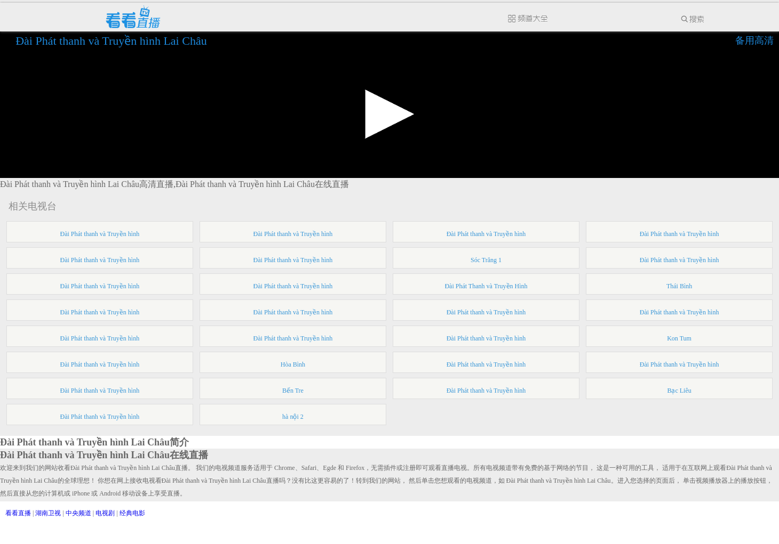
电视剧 (105, 513)
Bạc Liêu (679, 390)
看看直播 (18, 513)
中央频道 (78, 513)
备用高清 (754, 40)
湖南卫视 (48, 513)
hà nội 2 (293, 416)
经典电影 (132, 513)
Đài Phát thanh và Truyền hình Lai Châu (112, 40)
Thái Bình (679, 286)
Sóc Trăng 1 (486, 260)
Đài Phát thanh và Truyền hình (100, 234)
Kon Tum (679, 338)
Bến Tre (293, 390)
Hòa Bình (293, 364)
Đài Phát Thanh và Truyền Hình (485, 286)
